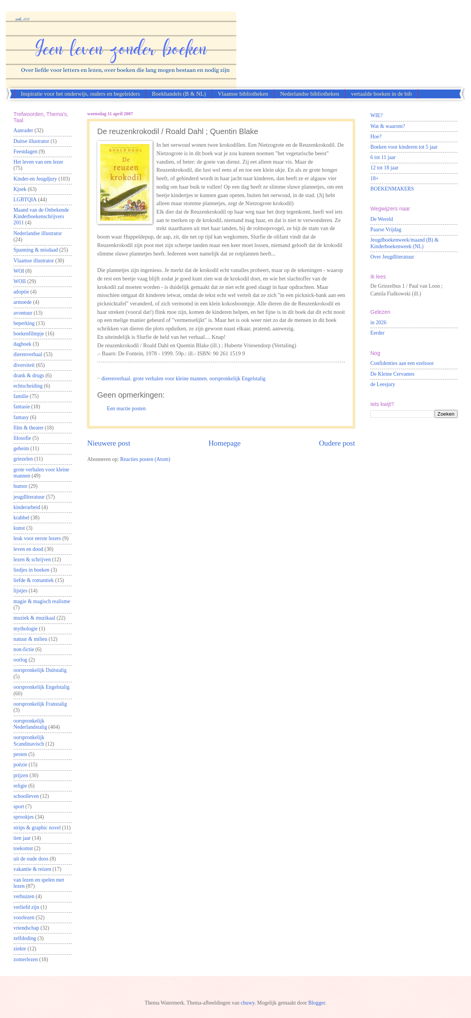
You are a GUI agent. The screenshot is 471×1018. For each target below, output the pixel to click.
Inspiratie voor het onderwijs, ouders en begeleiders (80, 94)
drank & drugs (28, 375)
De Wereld (381, 219)
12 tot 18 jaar (384, 168)
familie (20, 396)
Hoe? (375, 136)
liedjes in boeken (31, 570)
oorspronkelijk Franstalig (40, 704)
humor (20, 486)
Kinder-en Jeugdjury (35, 179)
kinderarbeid (26, 507)
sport (18, 806)
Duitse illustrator (31, 141)
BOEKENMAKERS (392, 189)
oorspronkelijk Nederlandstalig (30, 724)
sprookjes (23, 817)
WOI (18, 271)
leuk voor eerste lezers (37, 538)
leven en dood (28, 549)
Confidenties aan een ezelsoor (402, 363)
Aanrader (23, 130)
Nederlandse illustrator (37, 233)
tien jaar (22, 838)
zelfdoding (24, 938)
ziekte (19, 949)
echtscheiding (28, 386)
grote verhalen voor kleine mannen (170, 378)
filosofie (22, 438)
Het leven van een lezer (38, 162)
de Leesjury (382, 384)
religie (20, 786)
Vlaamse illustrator (33, 261)
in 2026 (378, 322)
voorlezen (23, 917)
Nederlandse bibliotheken (309, 94)
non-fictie (23, 649)
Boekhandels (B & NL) (179, 94)
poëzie (20, 765)
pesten (20, 754)
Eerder (377, 333)
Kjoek (20, 189)
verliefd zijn (26, 907)
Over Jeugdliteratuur (392, 257)
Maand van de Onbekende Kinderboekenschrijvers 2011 (41, 216)
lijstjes (20, 591)
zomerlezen (25, 959)
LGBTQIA (25, 199)
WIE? (376, 115)
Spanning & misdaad (35, 250)
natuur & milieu (30, 639)
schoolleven (26, 796)
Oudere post (337, 443)
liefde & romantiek (33, 580)
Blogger (316, 1003)
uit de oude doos (30, 859)
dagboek (22, 344)
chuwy (248, 1003)
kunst (19, 528)
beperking (24, 323)
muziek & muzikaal (34, 618)
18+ (374, 178)
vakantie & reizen (32, 869)
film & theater (28, 428)
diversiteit (24, 365)
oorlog (20, 660)
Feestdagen (25, 151)
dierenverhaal (115, 378)
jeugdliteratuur (29, 497)
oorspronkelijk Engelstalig (237, 378)
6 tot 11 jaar (383, 157)
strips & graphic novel (37, 828)
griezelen (23, 459)
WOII (19, 281)
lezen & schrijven (32, 559)
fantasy (21, 417)
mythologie (25, 629)
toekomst (23, 848)
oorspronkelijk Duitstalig (39, 670)
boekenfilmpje (28, 334)
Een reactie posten (126, 408)
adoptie (21, 292)
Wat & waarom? (387, 126)
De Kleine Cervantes (392, 374)
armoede (22, 302)
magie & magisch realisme (41, 601)
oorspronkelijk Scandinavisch (28, 740)
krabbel (21, 518)
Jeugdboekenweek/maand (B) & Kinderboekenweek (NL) (404, 243)
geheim (21, 448)
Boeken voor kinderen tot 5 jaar (404, 147)
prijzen (20, 775)
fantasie (21, 407)
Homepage (225, 443)
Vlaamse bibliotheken (243, 94)
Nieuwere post (108, 443)
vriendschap (26, 928)
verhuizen (23, 896)
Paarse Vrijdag (385, 229)
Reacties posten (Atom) (145, 459)
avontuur (22, 313)
